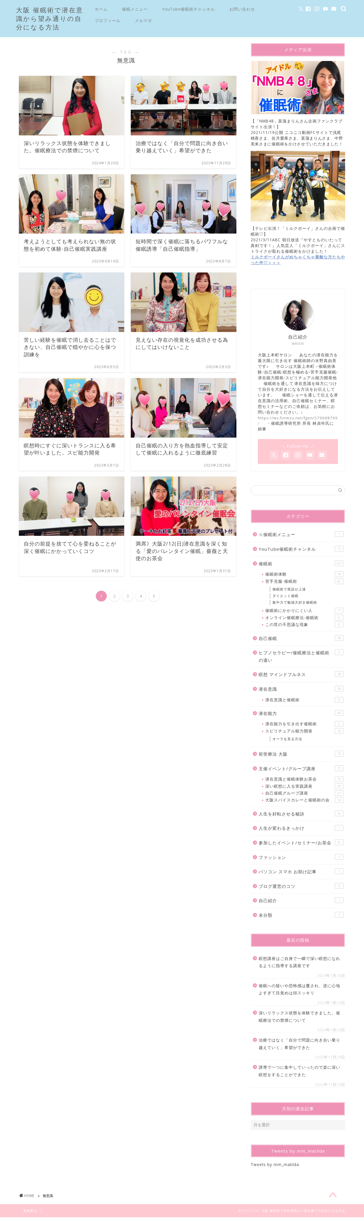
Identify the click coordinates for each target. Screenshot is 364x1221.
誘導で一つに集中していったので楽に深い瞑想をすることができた (299, 1073)
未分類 (301, 918)
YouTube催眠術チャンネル (188, 9)
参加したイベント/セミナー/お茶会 (301, 845)
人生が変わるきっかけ (301, 831)
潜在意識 (301, 691)
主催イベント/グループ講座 (301, 771)
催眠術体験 (304, 577)
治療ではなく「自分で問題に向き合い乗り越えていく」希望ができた (299, 1046)
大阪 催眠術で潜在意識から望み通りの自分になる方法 (49, 18)
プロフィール (107, 20)
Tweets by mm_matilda (275, 1167)
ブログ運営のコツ (301, 889)
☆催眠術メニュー (301, 537)
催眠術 (301, 566)
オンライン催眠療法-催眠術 (304, 620)
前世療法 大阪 (301, 757)
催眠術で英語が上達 (289, 592)
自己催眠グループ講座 (304, 796)
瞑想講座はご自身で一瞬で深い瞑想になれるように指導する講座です (299, 964)
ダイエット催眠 (285, 598)
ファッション (301, 860)
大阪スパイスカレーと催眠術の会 (304, 803)
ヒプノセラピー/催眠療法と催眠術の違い (301, 659)
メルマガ (143, 20)
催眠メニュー (135, 9)
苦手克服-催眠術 (304, 584)
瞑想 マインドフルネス (301, 677)
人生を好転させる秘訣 (301, 816)
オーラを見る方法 (287, 741)
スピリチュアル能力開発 (304, 733)
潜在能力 (301, 716)
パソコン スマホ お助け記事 (301, 874)
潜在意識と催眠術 (304, 702)
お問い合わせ (242, 9)
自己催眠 (301, 641)
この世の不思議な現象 (304, 627)
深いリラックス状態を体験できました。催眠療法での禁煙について (299, 1019)
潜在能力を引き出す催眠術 (304, 727)
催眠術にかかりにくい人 (304, 613)
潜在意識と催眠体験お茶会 (304, 782)
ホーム (101, 9)
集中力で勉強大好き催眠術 (294, 604)
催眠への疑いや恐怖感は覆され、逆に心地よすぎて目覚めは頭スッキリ (299, 991)
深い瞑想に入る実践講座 (304, 789)
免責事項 (30, 1214)
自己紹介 (301, 903)
